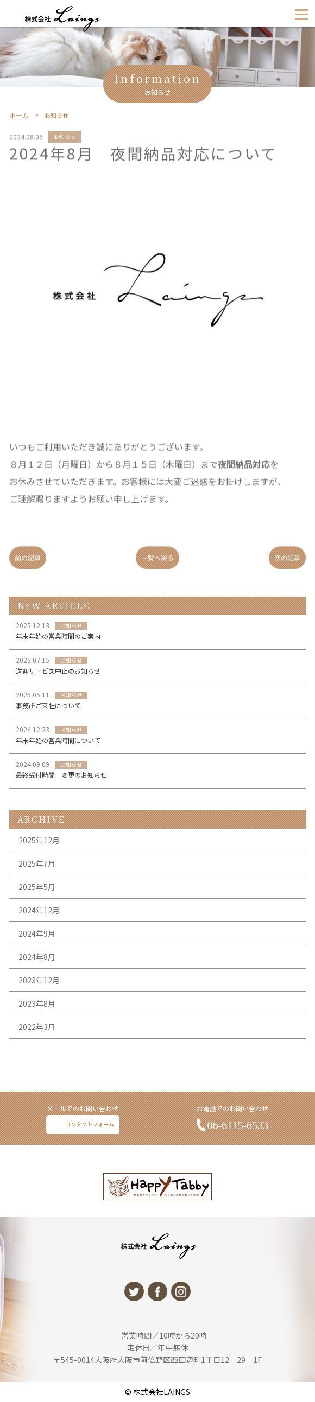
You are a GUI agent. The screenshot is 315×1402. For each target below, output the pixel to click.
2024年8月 (36, 980)
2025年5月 (36, 910)
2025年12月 (39, 863)
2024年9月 (36, 956)
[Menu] (301, 13)
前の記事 (28, 564)
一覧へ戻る (157, 564)
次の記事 (287, 564)
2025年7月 (36, 886)
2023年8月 (36, 1026)
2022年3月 (36, 1050)
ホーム (19, 123)
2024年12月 (39, 933)
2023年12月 (39, 1003)
